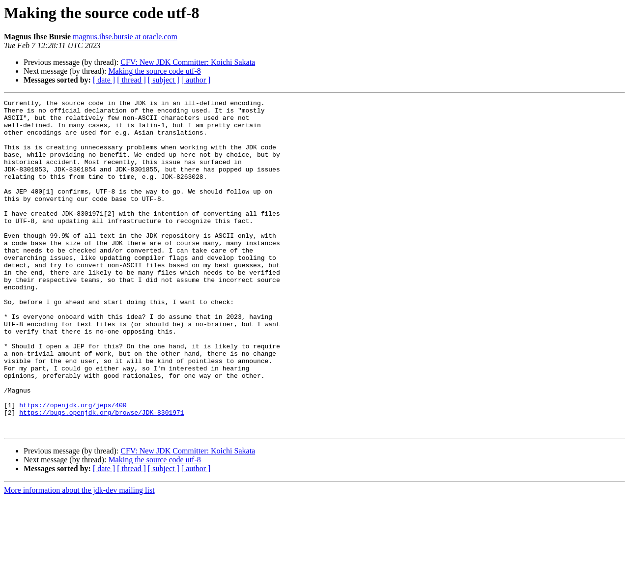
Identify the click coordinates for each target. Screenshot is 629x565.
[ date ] (104, 80)
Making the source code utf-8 (154, 71)
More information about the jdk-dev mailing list (79, 556)
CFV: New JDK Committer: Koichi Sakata (187, 62)
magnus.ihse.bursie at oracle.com (125, 36)
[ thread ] (131, 80)
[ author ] (196, 80)
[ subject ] (163, 80)
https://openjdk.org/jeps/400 (72, 466)
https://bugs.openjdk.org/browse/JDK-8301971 (101, 475)
